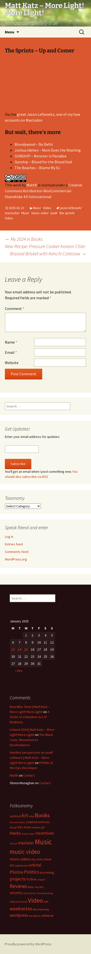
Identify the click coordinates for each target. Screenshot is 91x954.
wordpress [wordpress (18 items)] (19, 915)
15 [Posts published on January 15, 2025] (26, 649)
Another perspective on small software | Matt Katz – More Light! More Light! (31, 757)
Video (47, 208)
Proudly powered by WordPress (28, 944)
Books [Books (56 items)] (42, 815)
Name (11, 342)
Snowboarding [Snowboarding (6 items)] (45, 893)
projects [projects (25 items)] (18, 879)
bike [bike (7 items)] (31, 816)
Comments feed (16, 551)
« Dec (19, 670)
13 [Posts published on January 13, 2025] (13, 649)
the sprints (67, 213)
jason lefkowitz (71, 208)
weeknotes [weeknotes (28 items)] (21, 909)
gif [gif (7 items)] (43, 827)
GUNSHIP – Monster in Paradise (40, 156)
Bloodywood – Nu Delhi (34, 144)
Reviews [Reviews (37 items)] (18, 886)
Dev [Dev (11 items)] (20, 827)
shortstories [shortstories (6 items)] (29, 893)
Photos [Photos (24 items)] (16, 872)
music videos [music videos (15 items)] (20, 859)
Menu (9, 31)
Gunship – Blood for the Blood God (43, 161)
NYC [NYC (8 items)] (12, 865)
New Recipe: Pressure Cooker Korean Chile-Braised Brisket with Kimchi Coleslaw (45, 250)
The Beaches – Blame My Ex (37, 167)
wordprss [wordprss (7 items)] (34, 915)
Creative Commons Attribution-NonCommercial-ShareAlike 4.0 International (43, 191)
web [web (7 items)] (46, 901)
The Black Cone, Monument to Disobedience (31, 739)
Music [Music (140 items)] (43, 841)
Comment (14, 308)
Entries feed (14, 544)
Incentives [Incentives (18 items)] (45, 833)
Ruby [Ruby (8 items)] (31, 887)
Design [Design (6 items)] (13, 827)
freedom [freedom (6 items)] (36, 827)
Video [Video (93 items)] (35, 900)
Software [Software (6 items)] (14, 901)
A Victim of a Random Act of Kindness (30, 717)
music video (40, 213)
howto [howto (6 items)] (25, 833)
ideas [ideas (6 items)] (32, 833)
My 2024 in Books (24, 239)
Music (37, 208)
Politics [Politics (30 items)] (31, 872)
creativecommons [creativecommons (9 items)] (38, 822)
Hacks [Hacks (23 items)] (15, 833)
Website (11, 362)
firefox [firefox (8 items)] (27, 827)
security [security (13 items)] (16, 892)
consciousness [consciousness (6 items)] (17, 822)
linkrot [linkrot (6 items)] (13, 843)
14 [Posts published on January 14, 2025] (19, 649)
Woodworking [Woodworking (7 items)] (41, 909)
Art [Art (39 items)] (24, 815)
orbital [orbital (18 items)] (35, 865)
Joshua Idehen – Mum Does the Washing (48, 150)
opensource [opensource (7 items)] (22, 865)
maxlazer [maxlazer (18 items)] (26, 843)
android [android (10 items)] (15, 816)
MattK (31, 185)
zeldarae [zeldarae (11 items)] (47, 915)
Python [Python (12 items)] (31, 879)
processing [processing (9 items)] (47, 872)
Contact (29, 775)
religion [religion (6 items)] (41, 879)
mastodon (12, 213)
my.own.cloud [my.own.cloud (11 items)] (41, 859)
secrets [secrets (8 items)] (39, 887)
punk (54, 213)
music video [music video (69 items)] (25, 852)
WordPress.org (16, 559)
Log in (9, 536)
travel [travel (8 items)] (23, 901)
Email (11, 352)
